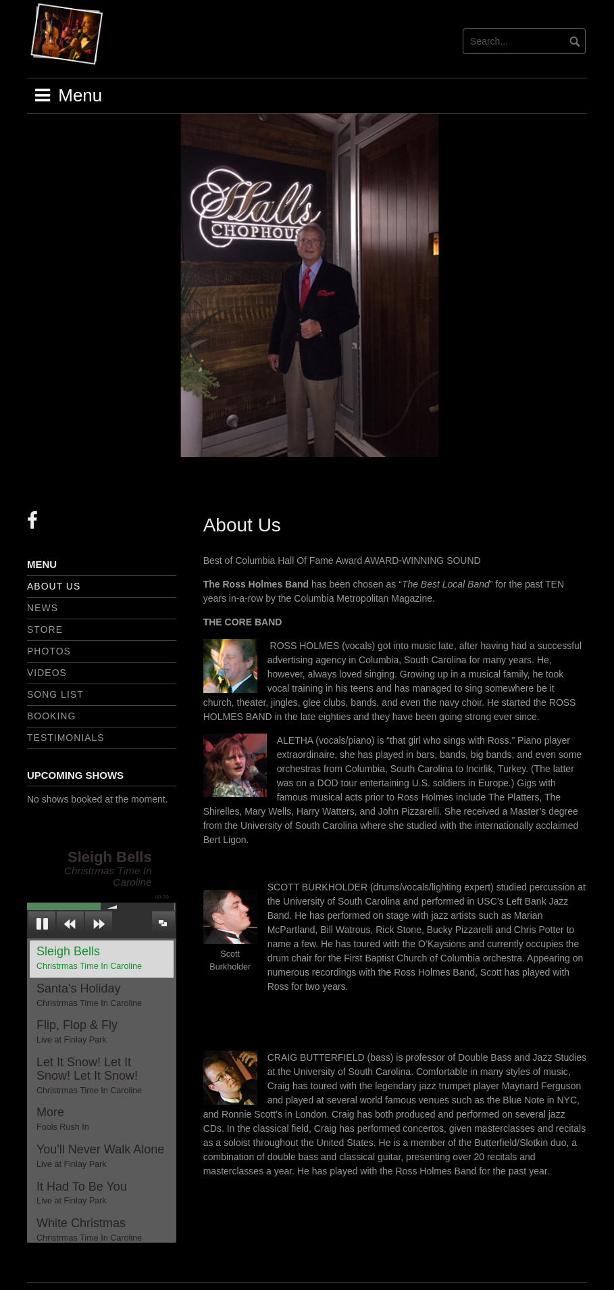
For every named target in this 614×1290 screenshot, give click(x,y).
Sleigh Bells (89, 958)
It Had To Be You (81, 1193)
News (42, 607)
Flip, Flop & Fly (77, 1031)
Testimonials (66, 737)
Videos (47, 672)
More (62, 1118)
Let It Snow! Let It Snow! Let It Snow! (89, 1075)
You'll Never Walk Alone (100, 1156)
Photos (49, 651)
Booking (51, 716)
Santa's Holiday (89, 995)
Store (45, 629)
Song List (55, 694)
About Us (53, 586)
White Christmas (89, 1229)
